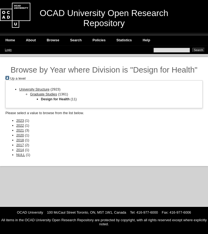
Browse (53, 40)
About (31, 40)
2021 (20, 130)
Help (146, 40)
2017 (20, 145)
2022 (20, 125)
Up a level (15, 78)
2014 (20, 150)
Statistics (124, 40)
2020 (20, 135)
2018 (20, 140)
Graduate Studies (43, 94)
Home (10, 40)
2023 (20, 120)
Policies (98, 40)
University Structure (34, 89)
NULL (20, 155)
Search (76, 40)
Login (8, 49)
